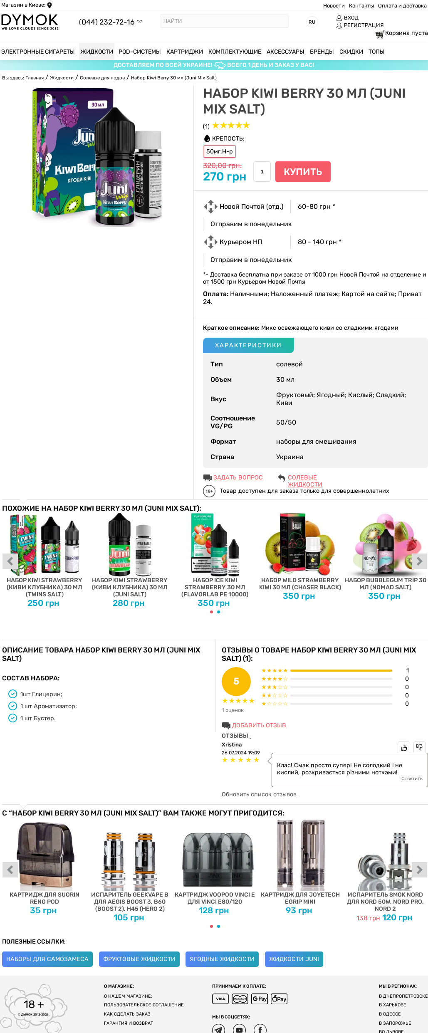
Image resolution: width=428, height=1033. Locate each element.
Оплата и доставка (402, 5)
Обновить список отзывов (259, 794)
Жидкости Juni (294, 959)
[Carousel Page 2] (218, 611)
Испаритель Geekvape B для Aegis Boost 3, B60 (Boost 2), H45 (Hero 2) (130, 864)
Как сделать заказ (127, 1014)
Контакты (361, 5)
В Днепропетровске (403, 996)
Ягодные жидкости (222, 959)
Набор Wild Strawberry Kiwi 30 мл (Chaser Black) (300, 551)
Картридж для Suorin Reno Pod (44, 861)
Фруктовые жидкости (139, 959)
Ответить (412, 778)
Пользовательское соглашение (144, 1005)
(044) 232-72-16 (107, 21)
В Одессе (390, 1014)
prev (10, 562)
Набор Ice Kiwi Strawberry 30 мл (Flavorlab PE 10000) (215, 555)
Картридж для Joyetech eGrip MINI (300, 861)
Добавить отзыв (259, 725)
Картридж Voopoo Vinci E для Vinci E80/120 (215, 861)
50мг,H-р (219, 151)
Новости (334, 5)
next (419, 562)
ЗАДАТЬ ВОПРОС (238, 477)
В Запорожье (395, 1023)
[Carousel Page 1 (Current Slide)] (211, 611)
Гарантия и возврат (128, 1023)
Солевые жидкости (305, 478)
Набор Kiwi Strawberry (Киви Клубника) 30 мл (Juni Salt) (130, 555)
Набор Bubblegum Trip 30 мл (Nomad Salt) (385, 551)
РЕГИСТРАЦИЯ (360, 25)
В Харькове (392, 1005)
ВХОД (347, 18)
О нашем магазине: (128, 996)
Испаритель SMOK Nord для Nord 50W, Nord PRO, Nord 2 (385, 864)
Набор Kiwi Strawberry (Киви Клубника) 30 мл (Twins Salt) (44, 555)
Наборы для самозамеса (47, 959)
